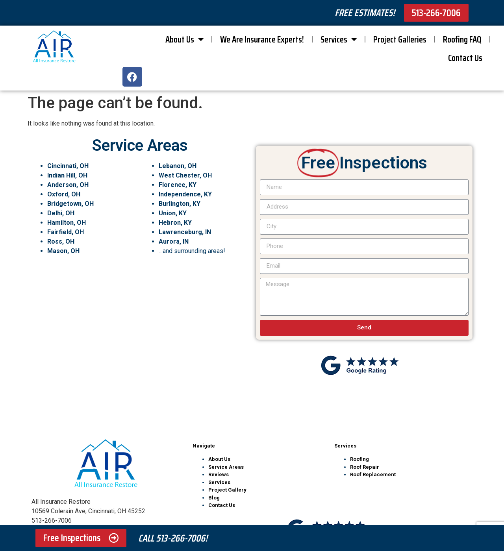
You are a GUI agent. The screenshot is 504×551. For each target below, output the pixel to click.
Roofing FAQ (462, 39)
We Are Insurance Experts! (262, 39)
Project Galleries (399, 39)
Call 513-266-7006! (173, 538)
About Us (184, 39)
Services (339, 39)
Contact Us (465, 58)
